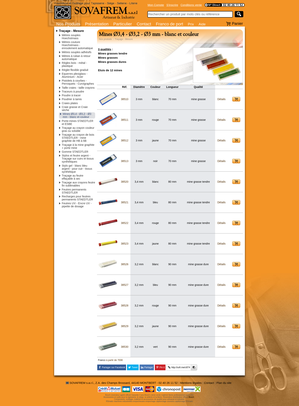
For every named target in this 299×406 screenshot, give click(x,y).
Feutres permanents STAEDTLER (74, 191)
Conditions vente (191, 4)
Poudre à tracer (71, 95)
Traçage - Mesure (71, 30)
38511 (124, 119)
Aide (202, 24)
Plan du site (223, 382)
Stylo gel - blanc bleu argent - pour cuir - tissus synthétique (77, 168)
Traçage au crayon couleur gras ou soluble (78, 129)
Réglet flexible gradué (75, 69)
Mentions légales (191, 382)
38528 (124, 305)
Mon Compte (156, 4)
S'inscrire (172, 4)
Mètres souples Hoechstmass (71, 37)
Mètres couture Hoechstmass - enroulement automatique (77, 45)
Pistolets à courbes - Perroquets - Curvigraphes (78, 82)
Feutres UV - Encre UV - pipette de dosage (77, 205)
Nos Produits (68, 24)
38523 (124, 243)
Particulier (122, 24)
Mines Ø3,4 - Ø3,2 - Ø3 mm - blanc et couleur (77, 115)
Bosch (191, 397)
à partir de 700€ (114, 360)
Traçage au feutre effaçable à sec (72, 177)
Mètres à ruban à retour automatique (76, 57)
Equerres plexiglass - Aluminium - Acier (74, 75)
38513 (124, 161)
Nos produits (105, 39)
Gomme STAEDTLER (75, 151)
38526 (124, 264)
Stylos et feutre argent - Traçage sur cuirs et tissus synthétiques (78, 158)
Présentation (97, 24)
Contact (144, 24)
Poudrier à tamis (72, 99)
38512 (124, 140)
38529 (124, 326)
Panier (237, 23)
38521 (124, 202)
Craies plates (70, 103)
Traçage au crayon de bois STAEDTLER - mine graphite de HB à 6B (78, 137)
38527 (124, 284)
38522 (124, 222)
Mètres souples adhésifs (76, 52)
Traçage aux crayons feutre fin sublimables (78, 184)
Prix (191, 24)
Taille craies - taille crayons (78, 87)
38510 (124, 99)
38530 (124, 346)
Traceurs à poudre (73, 91)
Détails (221, 99)
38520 (124, 181)
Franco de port (169, 24)
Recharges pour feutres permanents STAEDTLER (77, 198)
